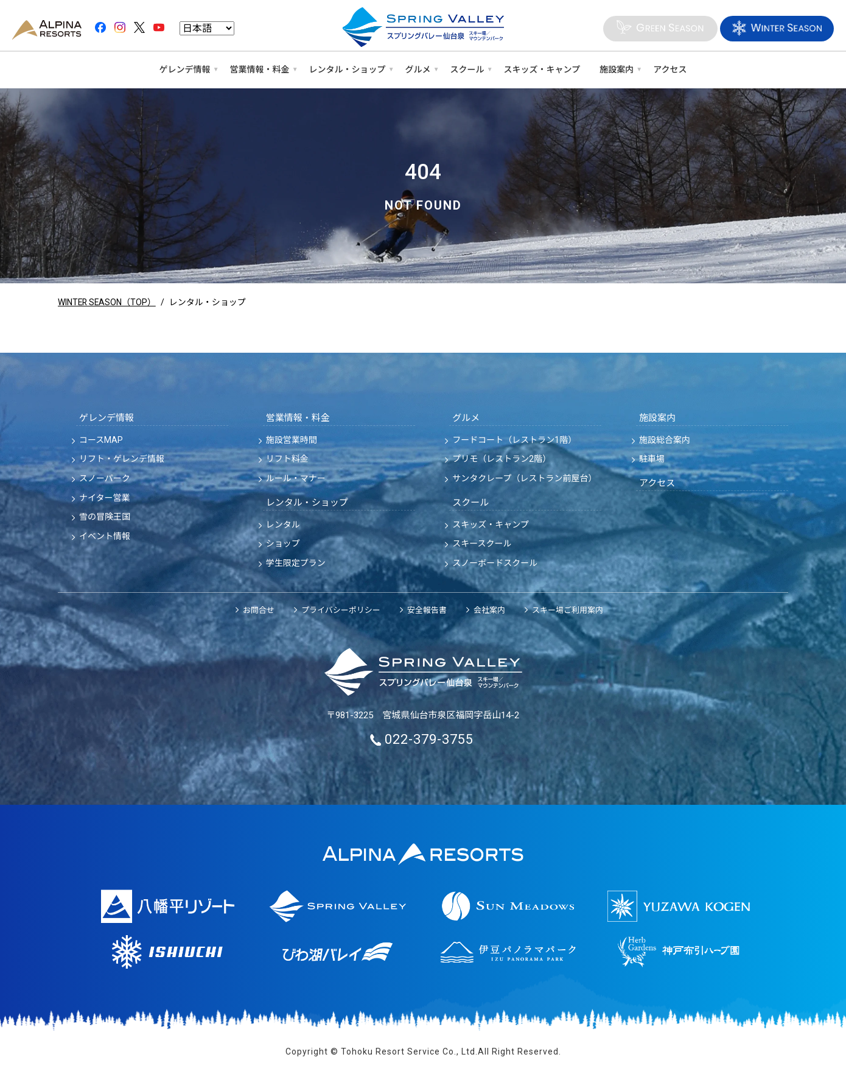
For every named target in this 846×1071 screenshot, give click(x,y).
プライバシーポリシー (340, 610)
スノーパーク (104, 478)
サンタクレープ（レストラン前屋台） (524, 478)
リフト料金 (287, 459)
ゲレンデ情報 (185, 69)
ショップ (283, 543)
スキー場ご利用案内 (567, 610)
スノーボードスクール (494, 563)
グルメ (418, 69)
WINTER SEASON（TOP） (108, 302)
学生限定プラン (296, 563)
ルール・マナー (296, 478)
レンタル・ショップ (347, 69)
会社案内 (489, 610)
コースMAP (101, 440)
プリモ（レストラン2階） (501, 459)
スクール (467, 69)
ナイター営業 (104, 498)
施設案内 (617, 69)
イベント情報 (104, 536)
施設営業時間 (291, 440)
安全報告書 (427, 610)
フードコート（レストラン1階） (514, 440)
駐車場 (652, 459)
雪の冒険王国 (104, 516)
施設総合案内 (664, 440)
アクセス (670, 69)
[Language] (207, 29)
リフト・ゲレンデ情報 (121, 459)
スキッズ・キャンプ (542, 69)
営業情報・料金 (260, 69)
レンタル (283, 524)
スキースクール (481, 543)
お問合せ (258, 610)
